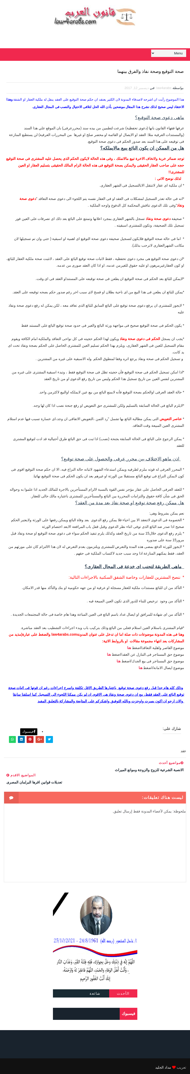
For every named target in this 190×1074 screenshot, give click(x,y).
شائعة (95, 991)
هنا (129, 648)
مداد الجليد (163, 1065)
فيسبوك (28, 729)
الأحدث (123, 991)
